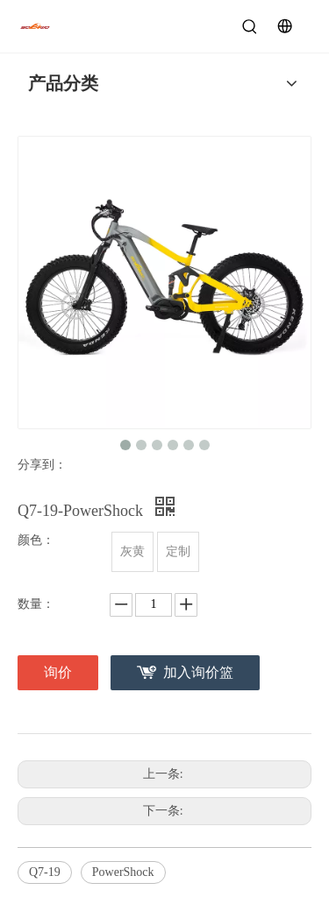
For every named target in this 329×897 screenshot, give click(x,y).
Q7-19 (45, 872)
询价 (58, 672)
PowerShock (123, 872)
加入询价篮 (198, 672)
